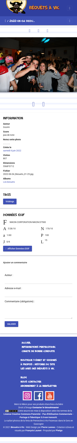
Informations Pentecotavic (38, 346)
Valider (11, 324)
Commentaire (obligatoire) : (20, 301)
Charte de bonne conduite (38, 351)
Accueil (5, 20)
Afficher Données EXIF (17, 248)
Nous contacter (31, 381)
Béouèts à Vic (17, 427)
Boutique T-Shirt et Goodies (39, 360)
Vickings (10, 201)
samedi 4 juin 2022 (12, 150)
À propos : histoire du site (38, 364)
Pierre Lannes (48, 427)
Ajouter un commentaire (15, 262)
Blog (24, 377)
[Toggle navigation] (69, 8)
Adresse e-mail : (13, 288)
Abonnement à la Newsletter (39, 385)
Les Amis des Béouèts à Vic (37, 368)
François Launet (33, 430)
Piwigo (59, 430)
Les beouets (9, 182)
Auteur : (9, 275)
